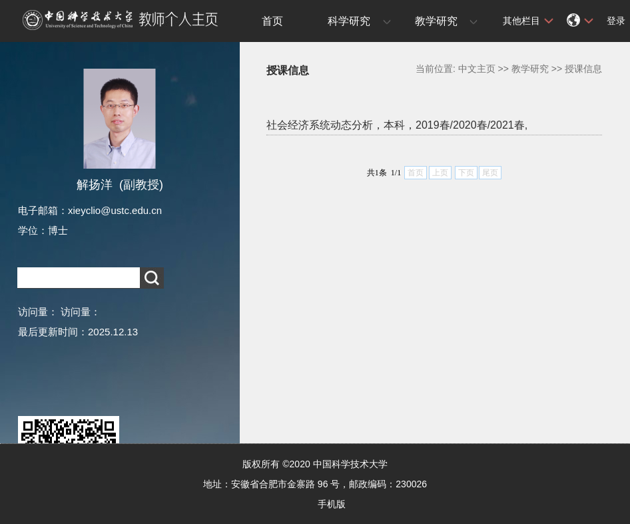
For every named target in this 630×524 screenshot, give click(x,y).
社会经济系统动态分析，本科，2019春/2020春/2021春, (396, 125)
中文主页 (476, 68)
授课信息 (583, 68)
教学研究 (436, 21)
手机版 (332, 504)
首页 (272, 21)
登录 (616, 20)
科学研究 (349, 21)
